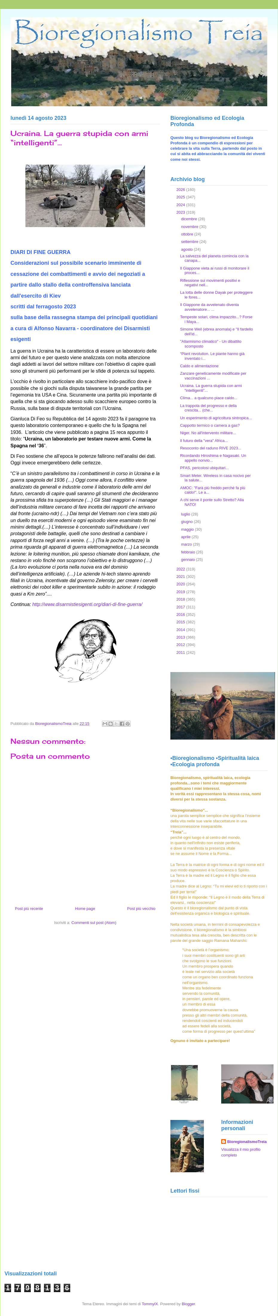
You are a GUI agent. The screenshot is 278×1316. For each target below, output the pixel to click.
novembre (190, 226)
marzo (187, 544)
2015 (181, 622)
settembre (190, 241)
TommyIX (150, 1304)
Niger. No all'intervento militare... (208, 433)
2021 (181, 576)
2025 (181, 197)
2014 (181, 630)
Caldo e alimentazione (199, 366)
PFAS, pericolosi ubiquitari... (204, 468)
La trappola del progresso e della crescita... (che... (208, 408)
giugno (187, 521)
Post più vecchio (141, 908)
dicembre (189, 219)
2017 (181, 607)
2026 (181, 189)
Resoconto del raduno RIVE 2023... (210, 448)
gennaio (188, 559)
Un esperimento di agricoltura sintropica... (216, 418)
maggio (188, 529)
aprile (186, 537)
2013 (181, 637)
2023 (181, 212)
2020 (181, 584)
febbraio (188, 552)
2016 (181, 614)
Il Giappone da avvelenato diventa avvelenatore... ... (209, 307)
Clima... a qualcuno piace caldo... (208, 398)
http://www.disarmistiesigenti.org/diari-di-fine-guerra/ (87, 604)
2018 (181, 599)
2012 (181, 644)
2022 (181, 569)
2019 (181, 592)
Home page (85, 908)
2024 (181, 205)
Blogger (188, 1304)
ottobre (187, 234)
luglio (186, 514)
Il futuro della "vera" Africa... (204, 440)
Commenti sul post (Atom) (93, 922)
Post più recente (29, 908)
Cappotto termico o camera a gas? (209, 425)
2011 (181, 652)
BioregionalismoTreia (247, 1141)
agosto (187, 249)
